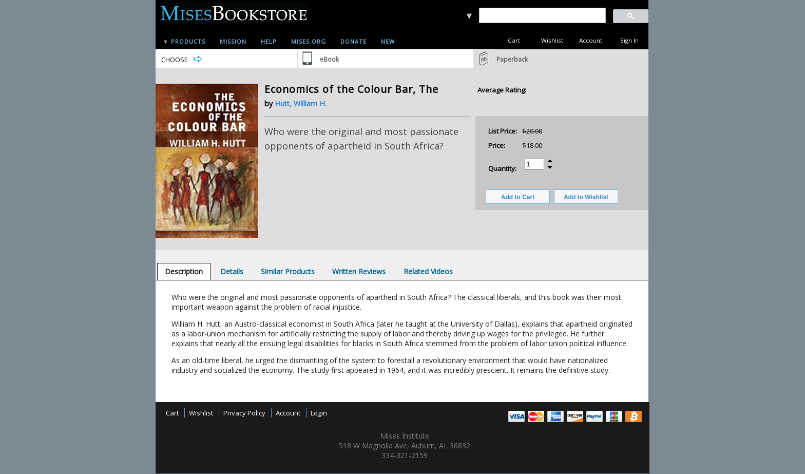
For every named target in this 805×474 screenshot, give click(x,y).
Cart (514, 40)
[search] (542, 16)
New (388, 41)
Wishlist (552, 40)
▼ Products (184, 41)
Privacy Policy (244, 413)
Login (319, 413)
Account (590, 40)
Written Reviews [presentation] (359, 271)
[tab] (183, 271)
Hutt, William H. (301, 103)
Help (269, 41)
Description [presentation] (184, 271)
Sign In (629, 40)
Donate (353, 41)
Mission (233, 41)
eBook (329, 59)
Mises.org (308, 41)
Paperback (512, 59)
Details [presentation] (231, 271)
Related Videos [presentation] (428, 271)
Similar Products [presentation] (288, 271)
